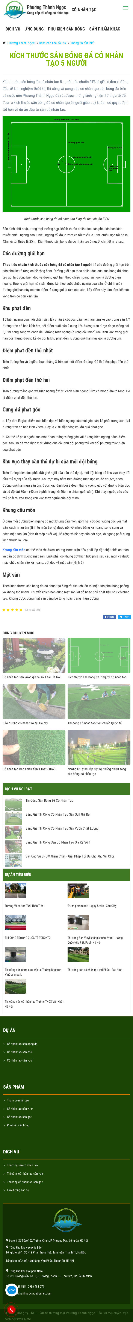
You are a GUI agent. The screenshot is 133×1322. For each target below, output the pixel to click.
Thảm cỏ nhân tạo (18, 1100)
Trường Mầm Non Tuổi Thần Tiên (24, 906)
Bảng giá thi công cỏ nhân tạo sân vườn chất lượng (62, 828)
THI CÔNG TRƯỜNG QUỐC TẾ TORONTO (28, 938)
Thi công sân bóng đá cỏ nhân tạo (49, 800)
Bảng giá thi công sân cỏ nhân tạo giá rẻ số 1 (58, 842)
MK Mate (25, 1319)
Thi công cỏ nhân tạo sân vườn (25, 1173)
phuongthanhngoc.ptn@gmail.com (30, 1293)
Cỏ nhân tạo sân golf (19, 1117)
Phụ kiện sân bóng (66, 29)
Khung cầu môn (14, 550)
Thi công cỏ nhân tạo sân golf (25, 1182)
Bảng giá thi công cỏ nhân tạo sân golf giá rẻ (58, 814)
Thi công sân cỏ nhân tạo (22, 1165)
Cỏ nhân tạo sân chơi (20, 1052)
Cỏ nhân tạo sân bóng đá (22, 1044)
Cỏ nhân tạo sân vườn (20, 1060)
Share (109, 616)
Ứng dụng (34, 29)
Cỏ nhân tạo (84, 9)
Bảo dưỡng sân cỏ (18, 1190)
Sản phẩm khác (104, 29)
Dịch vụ (13, 29)
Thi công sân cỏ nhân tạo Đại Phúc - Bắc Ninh (95, 970)
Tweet (124, 616)
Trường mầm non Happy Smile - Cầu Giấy (92, 906)
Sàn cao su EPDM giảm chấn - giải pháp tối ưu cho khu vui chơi (70, 856)
